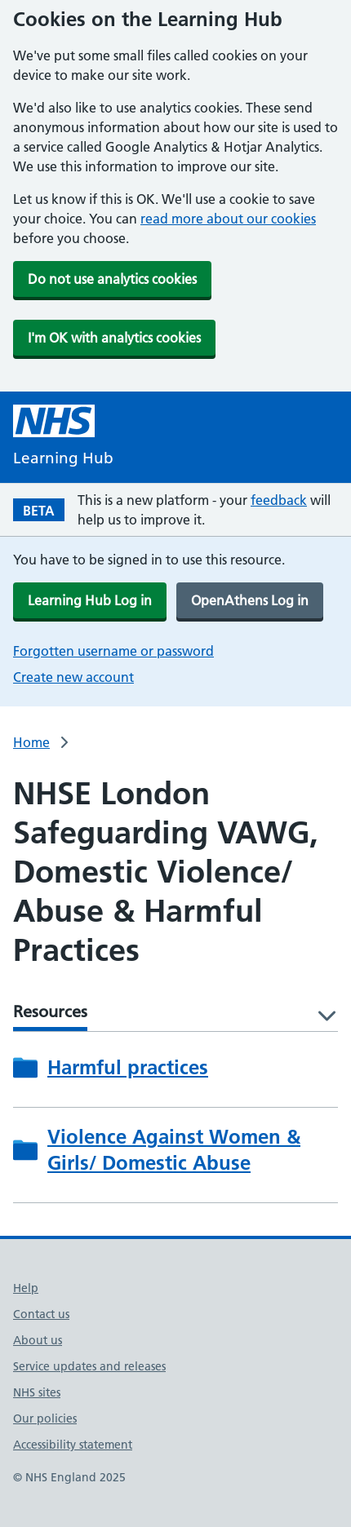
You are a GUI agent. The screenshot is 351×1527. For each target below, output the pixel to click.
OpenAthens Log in (250, 600)
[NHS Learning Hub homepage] (63, 438)
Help (25, 1288)
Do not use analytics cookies (112, 279)
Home (31, 742)
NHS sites (36, 1392)
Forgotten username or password (113, 651)
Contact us (41, 1314)
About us (37, 1340)
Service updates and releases (89, 1366)
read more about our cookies (228, 218)
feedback (279, 500)
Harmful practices (127, 1067)
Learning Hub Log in (90, 600)
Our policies (45, 1418)
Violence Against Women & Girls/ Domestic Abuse (173, 1150)
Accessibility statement (72, 1444)
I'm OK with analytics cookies (114, 338)
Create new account (73, 677)
